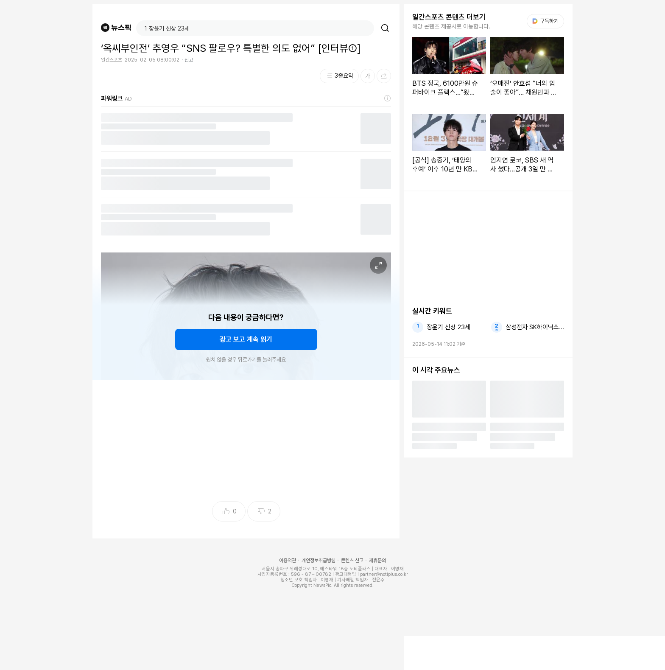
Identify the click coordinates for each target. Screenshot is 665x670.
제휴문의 (377, 560)
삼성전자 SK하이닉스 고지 (535, 327)
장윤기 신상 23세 (448, 327)
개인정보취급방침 (318, 560)
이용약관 (287, 560)
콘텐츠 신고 (352, 560)
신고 (188, 60)
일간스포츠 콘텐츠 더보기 (449, 17)
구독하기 (545, 21)
